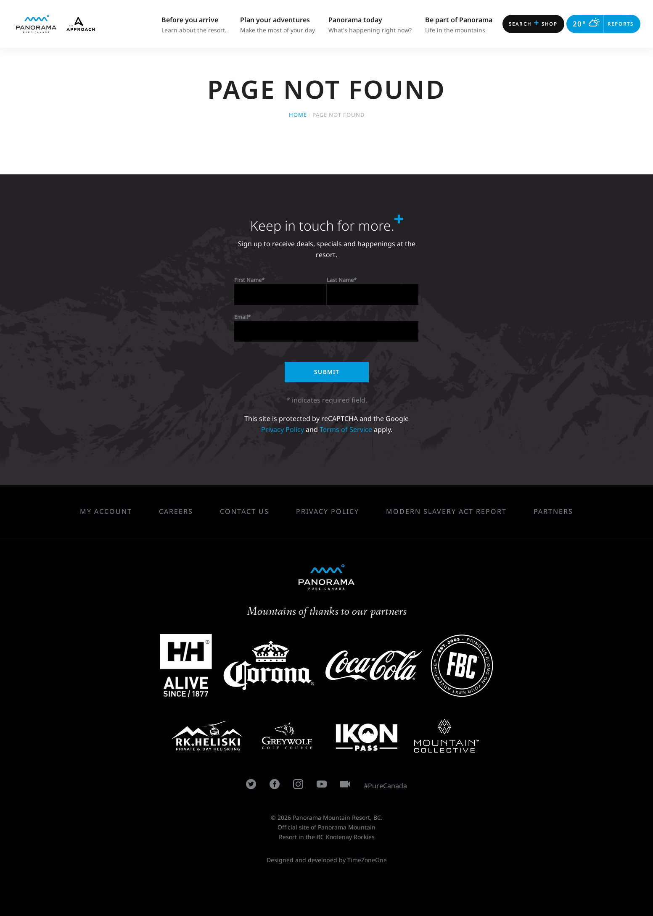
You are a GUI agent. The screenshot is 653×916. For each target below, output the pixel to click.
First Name (248, 280)
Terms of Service (346, 429)
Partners (553, 511)
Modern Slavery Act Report (446, 511)
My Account (106, 511)
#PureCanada (385, 785)
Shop (533, 23)
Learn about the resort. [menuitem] (194, 24)
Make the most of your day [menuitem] (277, 24)
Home (298, 114)
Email (241, 317)
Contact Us (244, 511)
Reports (603, 24)
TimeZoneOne (367, 860)
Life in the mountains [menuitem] (458, 24)
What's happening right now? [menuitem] (370, 24)
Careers (176, 511)
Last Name (340, 280)
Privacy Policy (282, 429)
